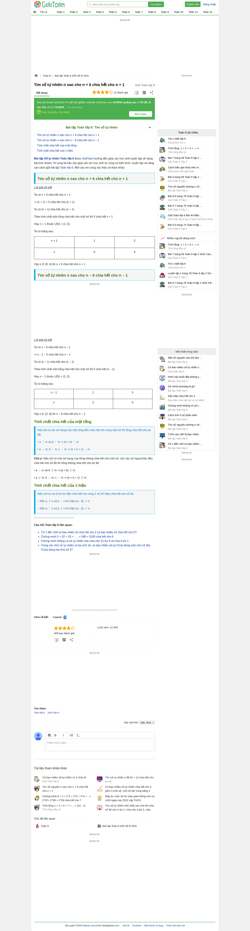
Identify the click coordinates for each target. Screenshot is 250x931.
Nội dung (41, 92)
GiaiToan (87, 158)
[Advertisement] (125, 46)
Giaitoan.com (36, 76)
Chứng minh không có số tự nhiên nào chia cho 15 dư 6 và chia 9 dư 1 (85, 540)
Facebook (136, 925)
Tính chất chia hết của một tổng (57, 145)
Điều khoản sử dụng (153, 925)
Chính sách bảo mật (175, 925)
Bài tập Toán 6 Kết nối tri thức (72, 75)
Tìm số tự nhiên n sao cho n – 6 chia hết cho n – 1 (68, 140)
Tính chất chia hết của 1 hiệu (55, 150)
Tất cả (43, 11)
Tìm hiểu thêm (74, 107)
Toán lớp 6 (66, 167)
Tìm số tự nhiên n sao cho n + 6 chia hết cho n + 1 (68, 135)
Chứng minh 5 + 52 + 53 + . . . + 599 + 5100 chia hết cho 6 (77, 536)
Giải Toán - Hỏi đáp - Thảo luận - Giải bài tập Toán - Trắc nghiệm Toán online (55, 4)
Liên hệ (126, 925)
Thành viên (192, 4)
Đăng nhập (209, 4)
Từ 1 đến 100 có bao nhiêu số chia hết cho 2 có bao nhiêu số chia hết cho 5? (89, 532)
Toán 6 (47, 75)
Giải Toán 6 (53, 712)
